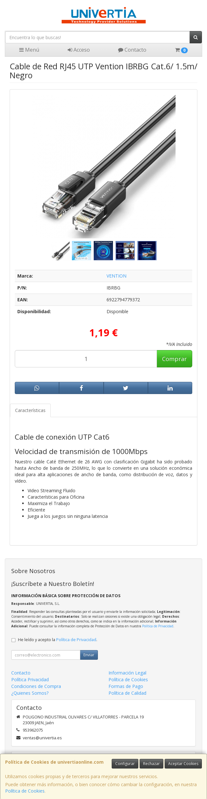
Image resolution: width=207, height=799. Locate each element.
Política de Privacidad (157, 626)
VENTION (116, 276)
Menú (29, 49)
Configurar (125, 763)
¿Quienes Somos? (29, 693)
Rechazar (151, 763)
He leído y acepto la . (57, 639)
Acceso (79, 49)
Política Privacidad (30, 679)
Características (30, 410)
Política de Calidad (127, 693)
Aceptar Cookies (183, 763)
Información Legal (127, 673)
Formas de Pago (125, 686)
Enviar (88, 654)
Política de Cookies (25, 791)
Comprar (174, 359)
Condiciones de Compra (36, 686)
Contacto (132, 49)
